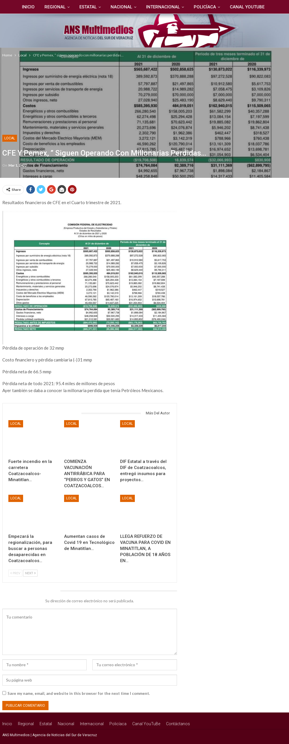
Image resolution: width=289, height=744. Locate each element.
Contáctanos (178, 723)
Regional (41, 7)
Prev (15, 573)
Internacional (152, 7)
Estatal (75, 7)
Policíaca (194, 7)
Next (30, 573)
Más (270, 7)
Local (9, 138)
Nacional (109, 7)
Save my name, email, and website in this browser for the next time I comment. (79, 693)
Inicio (13, 7)
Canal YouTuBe (237, 7)
